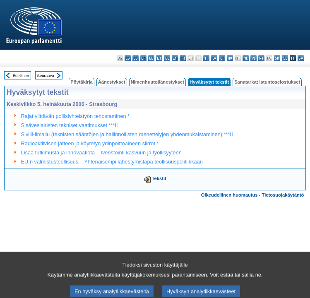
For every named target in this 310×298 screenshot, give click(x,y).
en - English (175, 58)
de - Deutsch (151, 58)
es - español (128, 58)
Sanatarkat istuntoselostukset (267, 81)
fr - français (183, 58)
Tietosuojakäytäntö (283, 194)
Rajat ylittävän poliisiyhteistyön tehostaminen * (75, 116)
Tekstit (159, 178)
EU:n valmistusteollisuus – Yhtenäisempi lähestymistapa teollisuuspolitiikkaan (112, 162)
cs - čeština (135, 58)
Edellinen (21, 75)
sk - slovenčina (277, 58)
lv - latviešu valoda (214, 58)
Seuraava (45, 75)
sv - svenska (301, 58)
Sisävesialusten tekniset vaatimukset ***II (69, 125)
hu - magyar (230, 58)
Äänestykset (111, 81)
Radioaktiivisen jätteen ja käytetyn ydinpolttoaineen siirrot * (90, 143)
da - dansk (143, 58)
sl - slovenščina (285, 58)
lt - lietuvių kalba (222, 58)
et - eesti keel (159, 58)
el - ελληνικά (167, 58)
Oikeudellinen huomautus (229, 194)
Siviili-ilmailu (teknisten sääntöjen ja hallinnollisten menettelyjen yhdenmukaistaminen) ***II (127, 134)
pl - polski (253, 58)
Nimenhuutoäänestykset (157, 81)
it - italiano (206, 58)
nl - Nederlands (246, 58)
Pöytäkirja (81, 81)
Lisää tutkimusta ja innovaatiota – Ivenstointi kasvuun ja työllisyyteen (101, 152)
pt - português (261, 58)
